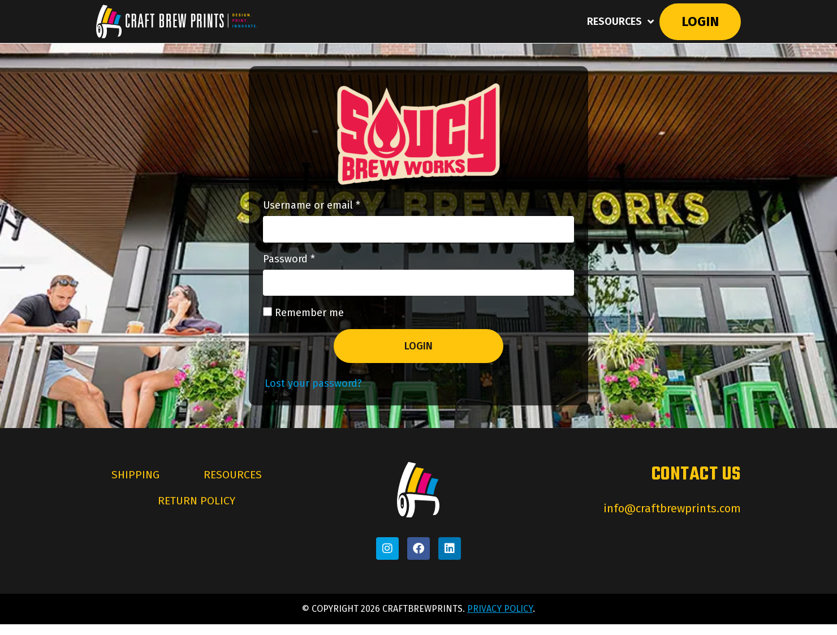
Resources (617, 22)
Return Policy (196, 515)
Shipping (132, 487)
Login (698, 22)
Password (309, 263)
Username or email (332, 206)
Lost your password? (313, 394)
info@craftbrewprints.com (672, 519)
